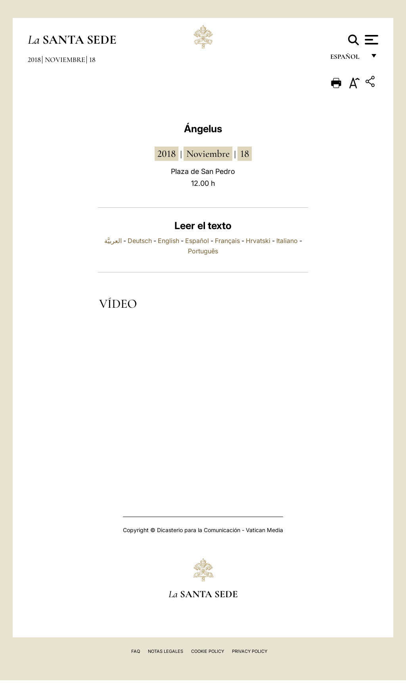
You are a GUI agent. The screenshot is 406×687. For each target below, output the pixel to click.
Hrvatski (258, 241)
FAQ (135, 651)
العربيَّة (113, 241)
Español (197, 241)
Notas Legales (165, 651)
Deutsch (140, 241)
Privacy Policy (249, 651)
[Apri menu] (370, 39)
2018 (34, 59)
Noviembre (65, 59)
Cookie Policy (207, 651)
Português (203, 251)
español (347, 58)
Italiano (287, 241)
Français (227, 241)
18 (92, 59)
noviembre (208, 154)
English (168, 241)
